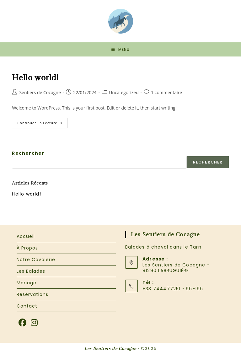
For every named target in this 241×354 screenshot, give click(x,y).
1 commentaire (166, 92)
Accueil (26, 236)
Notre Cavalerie (36, 259)
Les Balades (31, 271)
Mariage (26, 283)
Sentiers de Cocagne (40, 92)
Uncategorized (123, 92)
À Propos (27, 248)
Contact (27, 306)
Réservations (32, 294)
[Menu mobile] (120, 49)
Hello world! (35, 77)
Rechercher (28, 153)
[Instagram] (34, 323)
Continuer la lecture (42, 124)
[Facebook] (23, 323)
